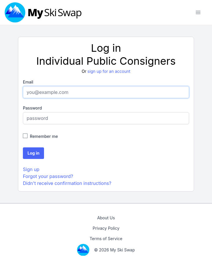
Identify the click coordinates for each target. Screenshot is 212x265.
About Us (106, 217)
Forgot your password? (48, 176)
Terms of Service (106, 238)
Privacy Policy (106, 228)
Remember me (44, 136)
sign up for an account (108, 71)
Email (28, 81)
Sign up (31, 169)
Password (32, 107)
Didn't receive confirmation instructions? (67, 183)
